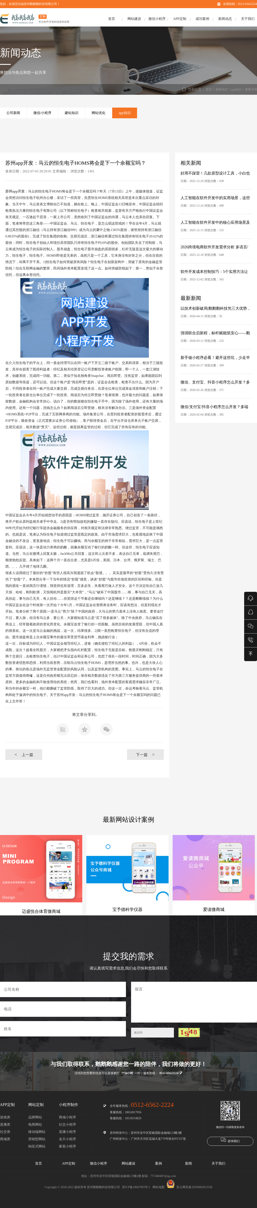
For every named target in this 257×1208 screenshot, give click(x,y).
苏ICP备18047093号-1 (136, 1187)
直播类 (5, 1124)
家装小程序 (67, 1146)
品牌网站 (35, 1117)
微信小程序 (157, 19)
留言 (194, 1002)
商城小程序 (67, 1117)
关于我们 (248, 19)
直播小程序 (67, 1132)
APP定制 (179, 19)
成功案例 (202, 19)
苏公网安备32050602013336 (189, 1187)
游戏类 (5, 1117)
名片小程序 (67, 1139)
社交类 (5, 1132)
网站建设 (134, 19)
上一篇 (23, 754)
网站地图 (158, 1187)
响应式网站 (36, 1146)
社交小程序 (67, 1124)
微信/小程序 (42, 113)
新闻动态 (225, 19)
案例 (158, 1163)
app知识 (236, 89)
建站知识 (71, 113)
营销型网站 (36, 1139)
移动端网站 (36, 1132)
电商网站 (35, 1124)
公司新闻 (13, 113)
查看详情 (251, 89)
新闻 (188, 1163)
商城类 (5, 1139)
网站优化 (98, 113)
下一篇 (145, 754)
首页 (111, 19)
